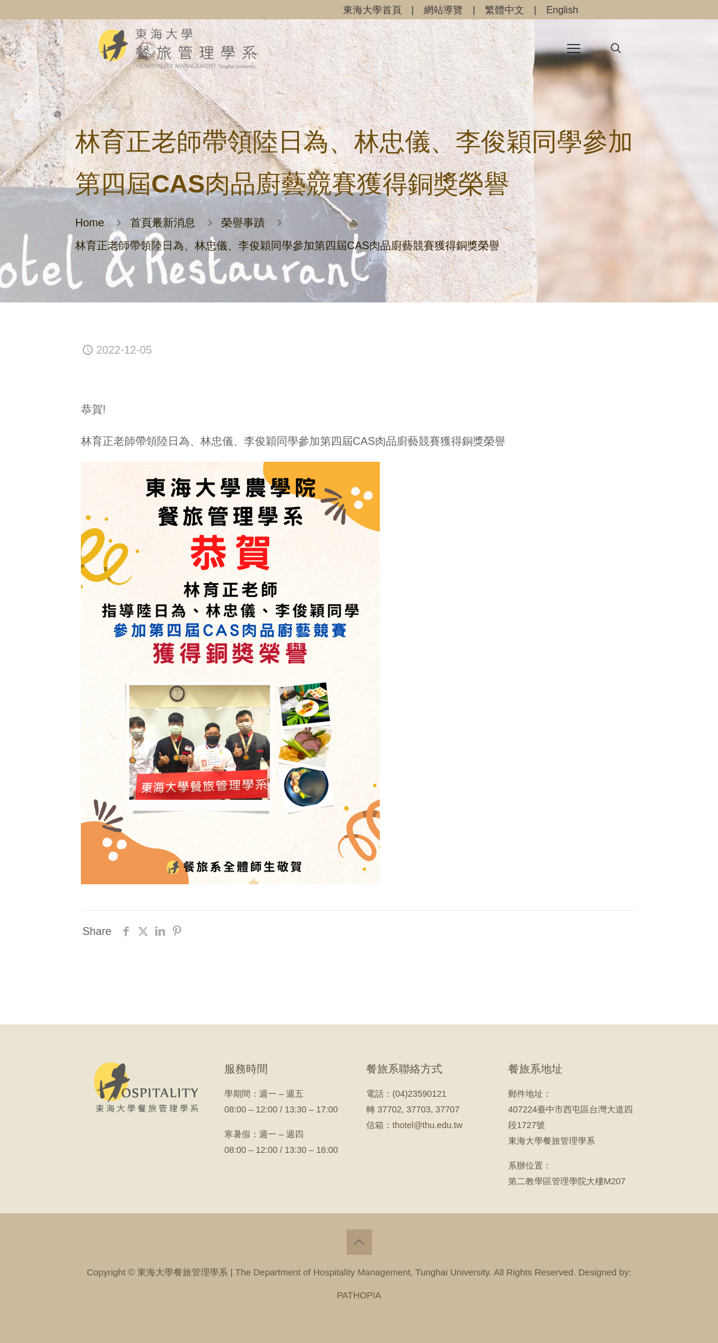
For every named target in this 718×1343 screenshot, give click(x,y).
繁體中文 (504, 9)
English (562, 9)
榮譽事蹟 (243, 223)
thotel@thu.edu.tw (428, 1125)
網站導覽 (443, 9)
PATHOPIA (359, 1295)
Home (89, 223)
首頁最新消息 (163, 223)
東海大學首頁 (372, 9)
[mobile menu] (573, 48)
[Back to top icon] (359, 1242)
